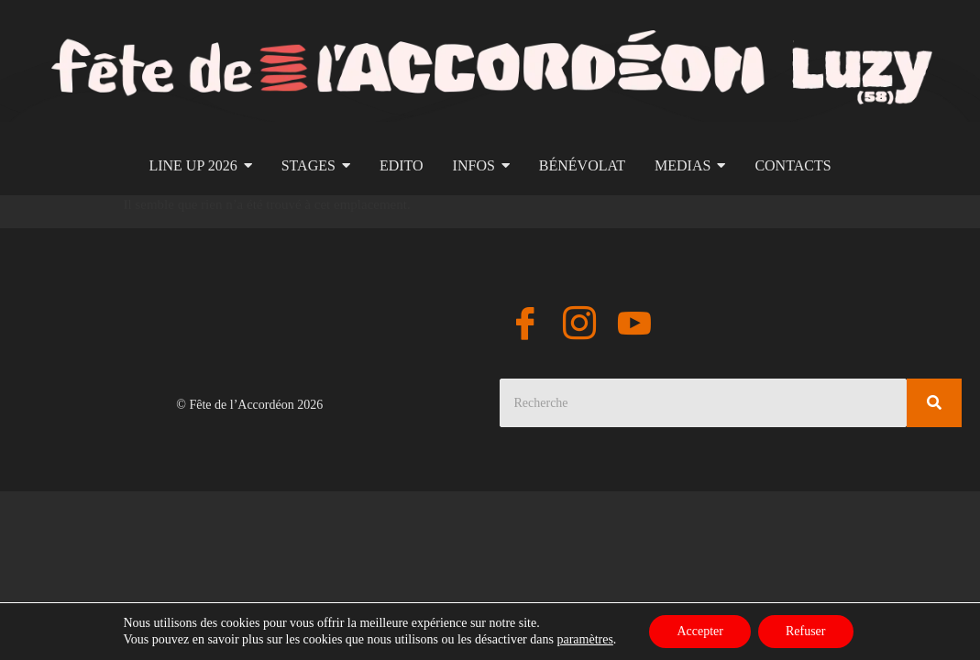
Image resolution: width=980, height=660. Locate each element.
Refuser (806, 631)
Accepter (700, 631)
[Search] (704, 403)
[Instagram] (579, 326)
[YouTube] (634, 326)
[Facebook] (525, 326)
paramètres (584, 639)
